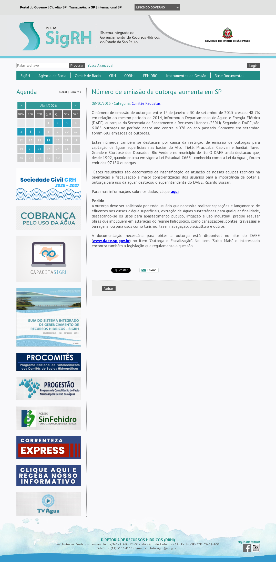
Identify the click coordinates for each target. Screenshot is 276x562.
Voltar (108, 288)
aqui (175, 191)
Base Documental (229, 75)
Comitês (75, 92)
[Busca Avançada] (100, 65)
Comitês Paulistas (146, 103)
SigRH (25, 75)
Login (253, 65)
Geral (63, 92)
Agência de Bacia (52, 75)
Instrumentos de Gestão (186, 75)
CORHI (129, 75)
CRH (112, 75)
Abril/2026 (48, 105)
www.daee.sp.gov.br (111, 240)
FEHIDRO (150, 75)
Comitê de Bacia (88, 75)
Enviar (151, 270)
